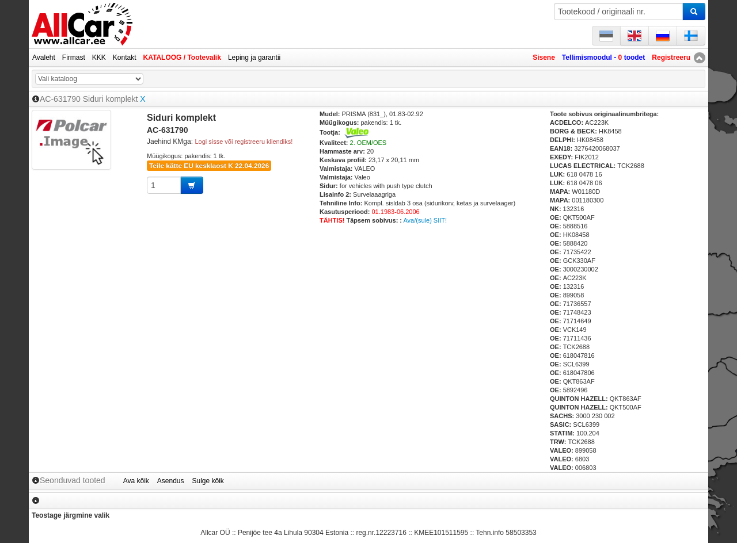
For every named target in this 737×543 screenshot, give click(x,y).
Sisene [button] (544, 57)
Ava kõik (136, 481)
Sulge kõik (208, 481)
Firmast (73, 57)
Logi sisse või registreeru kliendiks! (243, 141)
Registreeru (671, 57)
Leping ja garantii (254, 57)
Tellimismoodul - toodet (603, 57)
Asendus (170, 481)
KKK (99, 57)
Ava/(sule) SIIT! (425, 220)
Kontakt (124, 57)
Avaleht (43, 57)
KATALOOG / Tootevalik (182, 57)
